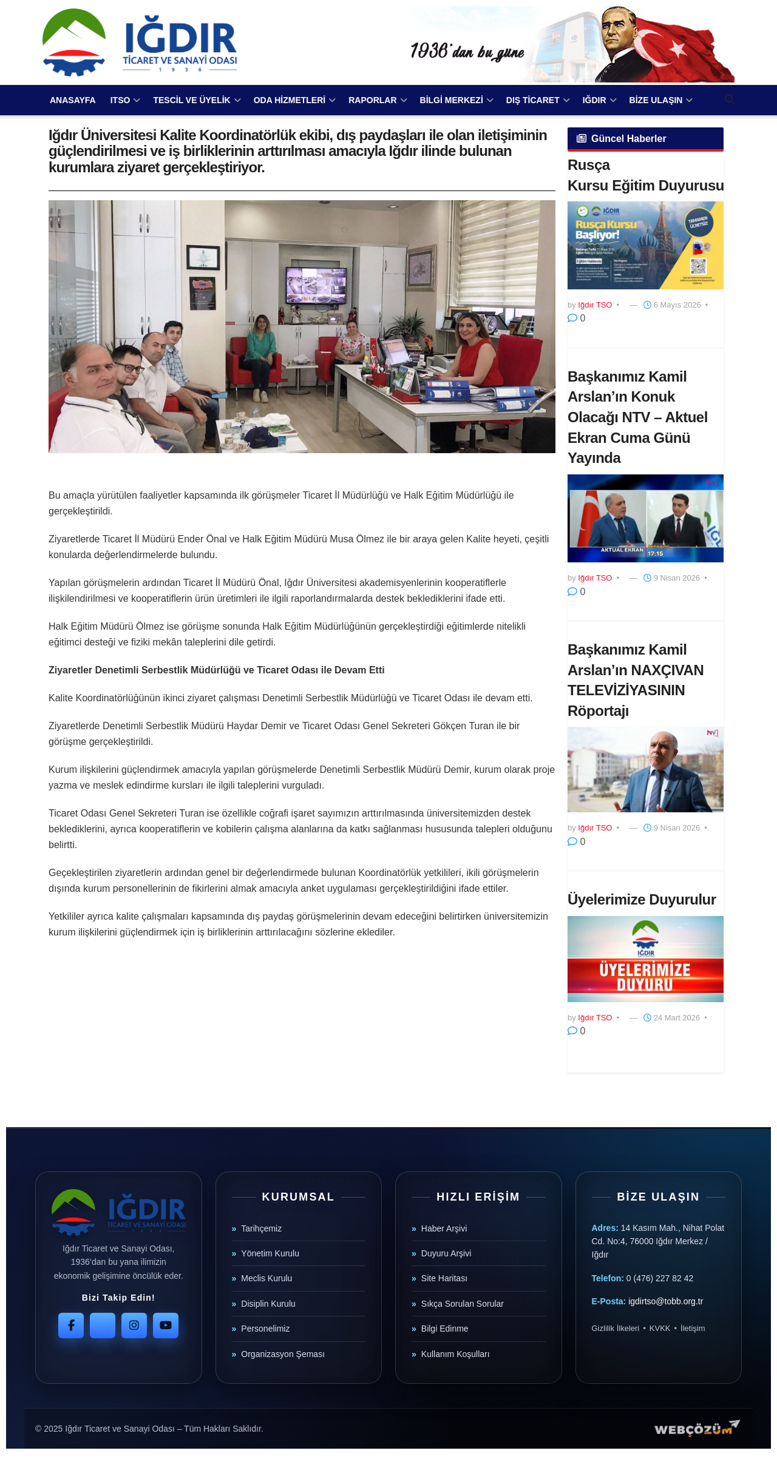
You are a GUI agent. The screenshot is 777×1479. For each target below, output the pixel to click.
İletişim (692, 1328)
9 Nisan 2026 (671, 577)
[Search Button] (730, 100)
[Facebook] (71, 1325)
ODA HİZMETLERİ (289, 100)
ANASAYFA (73, 100)
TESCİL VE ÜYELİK (191, 100)
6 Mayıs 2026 (672, 304)
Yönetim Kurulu (270, 1253)
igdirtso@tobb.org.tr (665, 1301)
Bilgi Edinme (445, 1328)
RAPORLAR (372, 100)
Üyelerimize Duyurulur (642, 899)
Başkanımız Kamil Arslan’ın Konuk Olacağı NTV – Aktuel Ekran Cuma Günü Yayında (638, 417)
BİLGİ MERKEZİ (451, 100)
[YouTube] (165, 1325)
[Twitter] (102, 1325)
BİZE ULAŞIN (656, 100)
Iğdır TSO (595, 304)
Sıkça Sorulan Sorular (462, 1304)
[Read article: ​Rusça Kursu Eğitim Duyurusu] (646, 245)
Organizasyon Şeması (283, 1354)
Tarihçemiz (261, 1228)
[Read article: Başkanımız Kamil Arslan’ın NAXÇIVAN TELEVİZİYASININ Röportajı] (646, 769)
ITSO (120, 100)
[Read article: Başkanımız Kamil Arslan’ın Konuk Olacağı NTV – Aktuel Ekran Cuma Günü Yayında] (646, 518)
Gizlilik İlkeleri (616, 1328)
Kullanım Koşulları (455, 1354)
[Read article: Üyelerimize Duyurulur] (646, 959)
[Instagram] (134, 1325)
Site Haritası (444, 1278)
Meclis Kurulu (266, 1278)
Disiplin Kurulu (268, 1304)
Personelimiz (265, 1328)
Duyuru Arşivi (446, 1253)
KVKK (660, 1328)
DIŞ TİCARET (533, 100)
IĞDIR (594, 100)
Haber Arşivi (444, 1228)
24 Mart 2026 (671, 1017)
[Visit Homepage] (139, 42)
